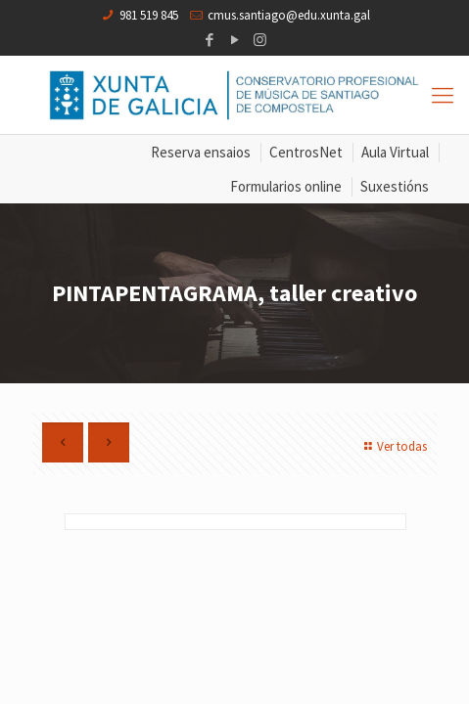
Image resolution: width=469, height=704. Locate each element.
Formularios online (286, 186)
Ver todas (393, 446)
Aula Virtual (395, 152)
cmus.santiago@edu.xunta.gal (289, 15)
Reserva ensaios (201, 152)
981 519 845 (148, 15)
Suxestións (394, 186)
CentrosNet (306, 152)
